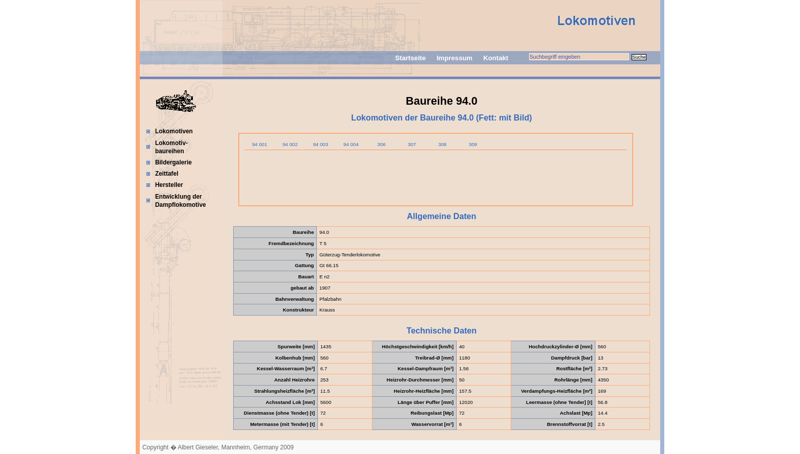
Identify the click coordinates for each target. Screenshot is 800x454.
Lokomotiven (174, 131)
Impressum (454, 58)
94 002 (290, 144)
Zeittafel (167, 173)
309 (473, 144)
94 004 (351, 144)
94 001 (259, 144)
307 (412, 144)
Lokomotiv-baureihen (171, 147)
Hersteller (169, 184)
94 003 (320, 144)
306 (382, 144)
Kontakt (495, 58)
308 (442, 144)
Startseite (410, 58)
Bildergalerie (173, 162)
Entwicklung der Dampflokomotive (180, 200)
